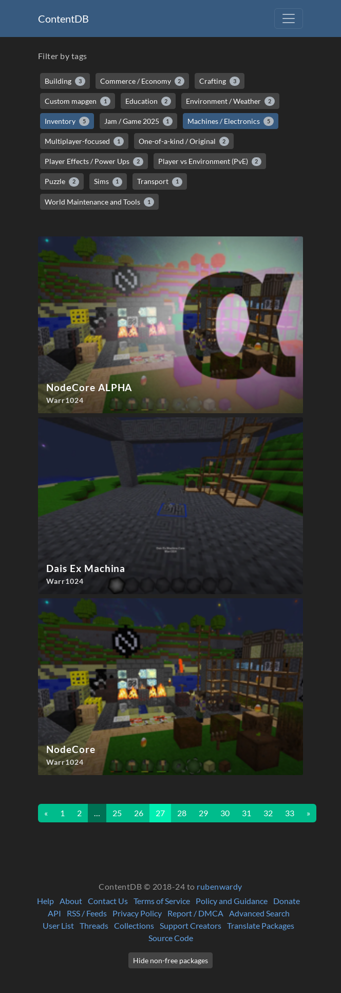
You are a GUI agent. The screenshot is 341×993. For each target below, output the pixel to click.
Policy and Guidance (232, 901)
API (54, 913)
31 (246, 813)
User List (58, 925)
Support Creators (190, 925)
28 (181, 813)
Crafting (219, 81)
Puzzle (62, 181)
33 (289, 813)
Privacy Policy (137, 913)
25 (117, 813)
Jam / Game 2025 (138, 121)
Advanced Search (259, 913)
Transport (159, 181)
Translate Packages (260, 925)
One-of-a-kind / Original (184, 141)
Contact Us (108, 901)
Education (148, 101)
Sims (108, 181)
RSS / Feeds (87, 913)
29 (203, 813)
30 (225, 813)
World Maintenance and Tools (99, 202)
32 (268, 813)
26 (138, 813)
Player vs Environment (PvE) (210, 161)
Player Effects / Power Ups (94, 161)
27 (160, 813)
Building (65, 81)
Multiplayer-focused (84, 141)
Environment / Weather (230, 101)
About (71, 901)
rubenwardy (219, 886)
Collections (134, 925)
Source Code (170, 938)
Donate (286, 901)
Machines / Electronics (230, 121)
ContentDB (63, 18)
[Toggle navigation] (288, 18)
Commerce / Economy (142, 81)
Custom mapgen (77, 101)
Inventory (67, 121)
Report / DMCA (195, 913)
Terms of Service (162, 901)
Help (45, 901)
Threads (94, 925)
